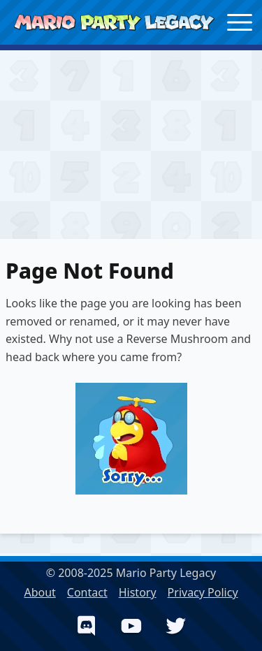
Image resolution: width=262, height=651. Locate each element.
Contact (87, 592)
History (138, 592)
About (39, 592)
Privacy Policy (203, 592)
